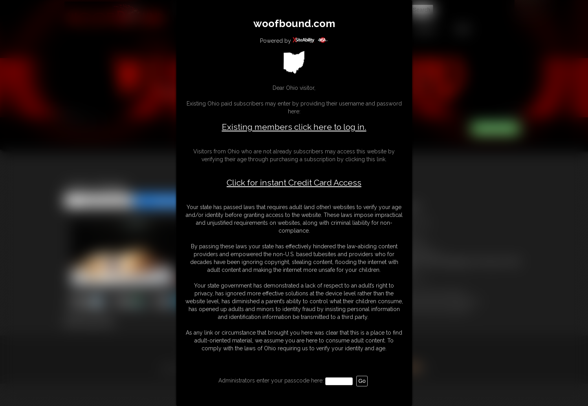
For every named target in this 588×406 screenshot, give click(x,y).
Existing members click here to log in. (294, 127)
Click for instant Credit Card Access (294, 183)
